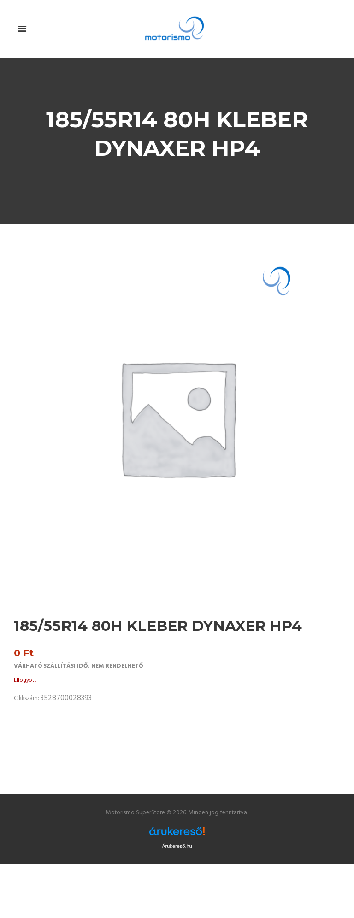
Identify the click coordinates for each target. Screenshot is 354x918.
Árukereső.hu (177, 846)
